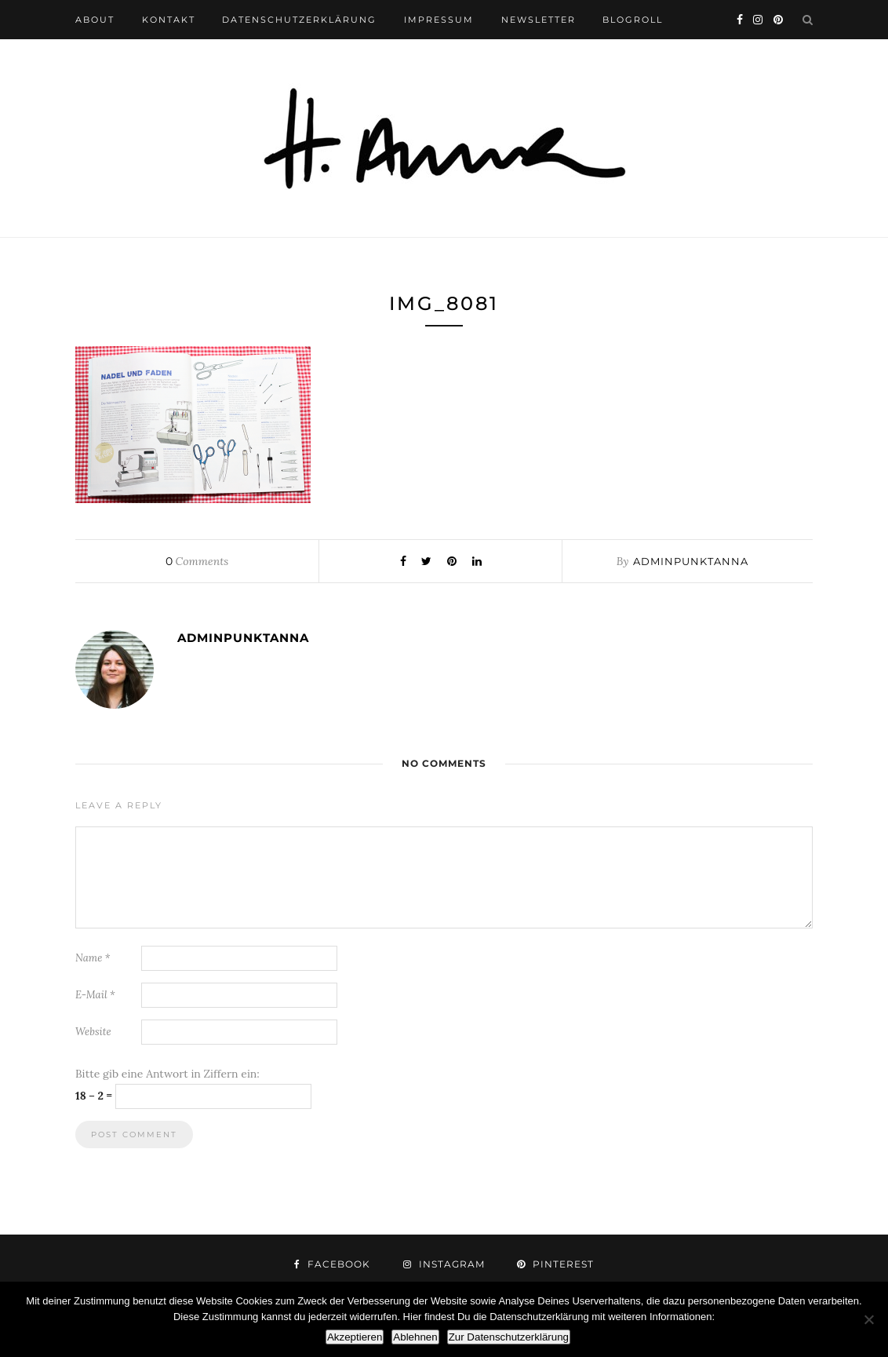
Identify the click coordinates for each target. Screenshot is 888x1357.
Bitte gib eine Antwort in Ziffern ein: (167, 1074)
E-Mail (95, 994)
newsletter (538, 19)
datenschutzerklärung (299, 19)
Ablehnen (415, 1337)
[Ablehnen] (868, 1319)
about (95, 19)
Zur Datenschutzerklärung (509, 1337)
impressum (439, 19)
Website (93, 1031)
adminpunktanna (690, 561)
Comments (197, 561)
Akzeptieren (354, 1337)
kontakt (168, 19)
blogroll (632, 19)
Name (93, 958)
